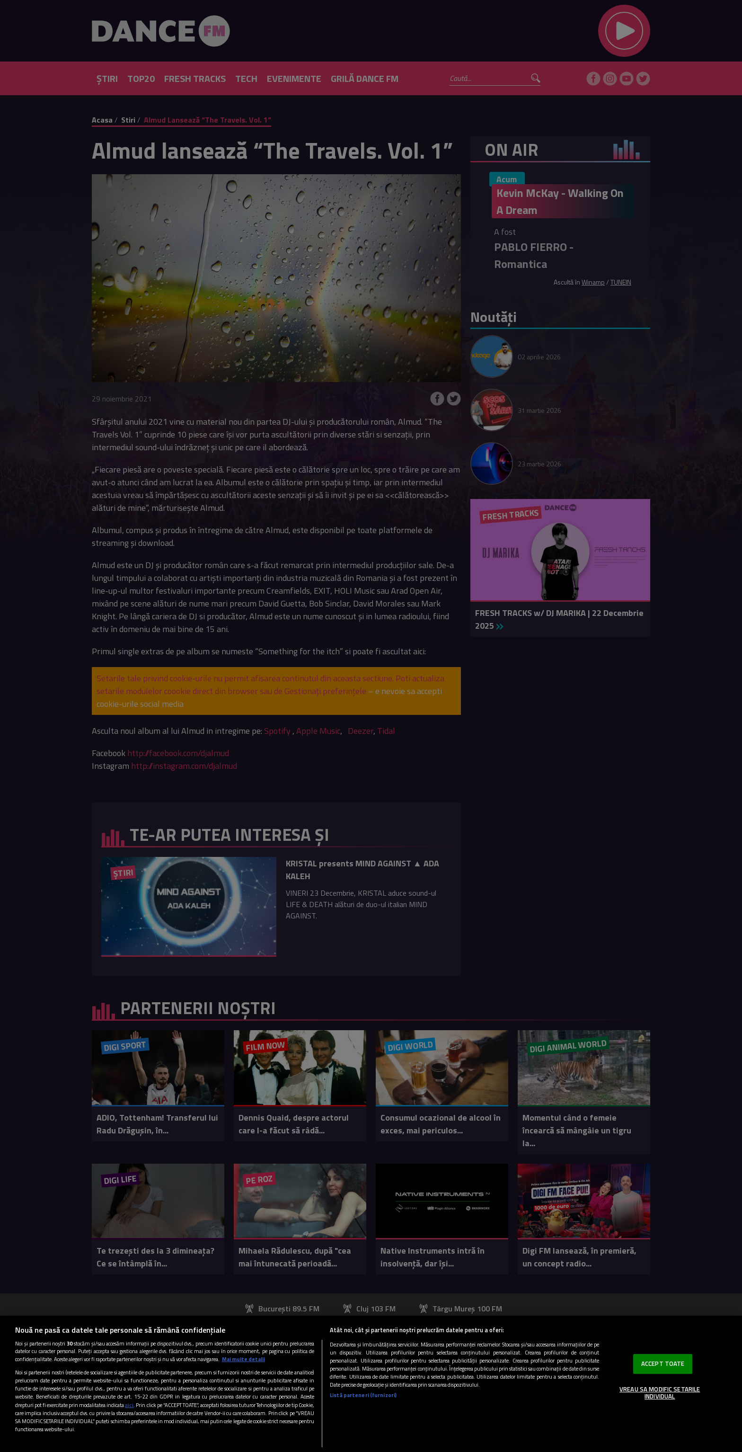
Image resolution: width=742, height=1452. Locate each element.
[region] (371, 1384)
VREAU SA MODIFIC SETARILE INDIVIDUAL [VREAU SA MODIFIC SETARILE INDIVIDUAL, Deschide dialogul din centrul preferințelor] (659, 1392)
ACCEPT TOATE (663, 1363)
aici (129, 1404)
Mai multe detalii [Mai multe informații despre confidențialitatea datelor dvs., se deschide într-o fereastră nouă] (243, 1359)
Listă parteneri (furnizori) (363, 1395)
